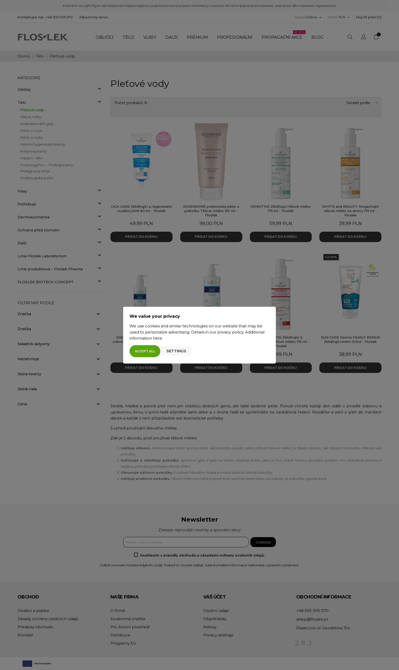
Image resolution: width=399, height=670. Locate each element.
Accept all (145, 351)
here (157, 338)
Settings (176, 350)
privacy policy (230, 332)
